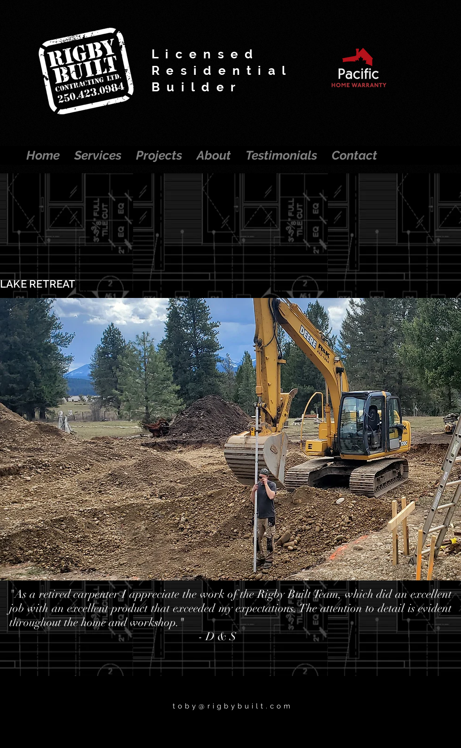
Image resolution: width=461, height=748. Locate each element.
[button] (230, 439)
